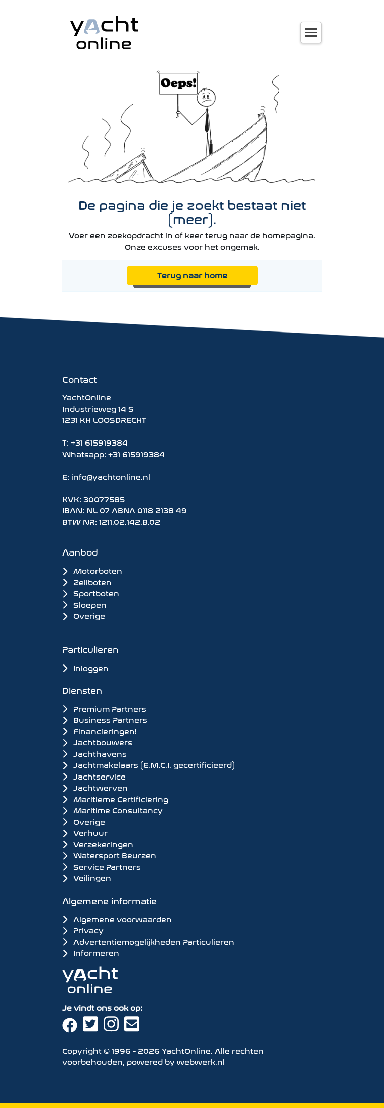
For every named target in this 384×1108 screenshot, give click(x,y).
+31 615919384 (99, 442)
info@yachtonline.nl (110, 476)
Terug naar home (192, 274)
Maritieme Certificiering (115, 798)
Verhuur (85, 832)
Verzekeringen (97, 843)
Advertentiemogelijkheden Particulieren (148, 941)
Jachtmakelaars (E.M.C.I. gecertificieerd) (148, 764)
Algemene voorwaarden (117, 918)
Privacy (83, 929)
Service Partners (101, 866)
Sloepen (84, 604)
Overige (83, 615)
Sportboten (90, 592)
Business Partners (104, 719)
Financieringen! (99, 730)
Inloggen (85, 667)
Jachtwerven (95, 787)
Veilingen (86, 877)
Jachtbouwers (97, 741)
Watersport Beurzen (109, 854)
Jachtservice (94, 776)
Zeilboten (87, 581)
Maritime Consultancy (112, 809)
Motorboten (92, 570)
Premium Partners (104, 708)
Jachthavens (94, 753)
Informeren (90, 952)
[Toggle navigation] (311, 32)
